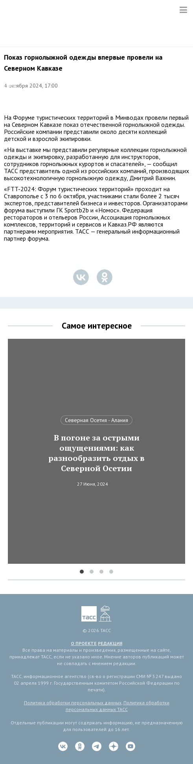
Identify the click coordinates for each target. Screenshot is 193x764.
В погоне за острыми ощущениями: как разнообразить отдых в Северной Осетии (96, 453)
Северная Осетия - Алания (96, 420)
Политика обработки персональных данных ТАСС (117, 706)
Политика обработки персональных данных (72, 703)
